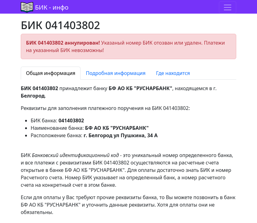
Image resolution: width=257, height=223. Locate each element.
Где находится (173, 73)
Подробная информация (116, 73)
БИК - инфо (51, 7)
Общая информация (50, 73)
